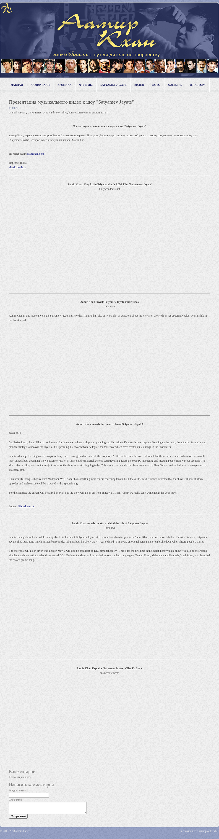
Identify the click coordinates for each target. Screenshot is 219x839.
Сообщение (15, 799)
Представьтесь (17, 790)
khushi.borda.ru (17, 167)
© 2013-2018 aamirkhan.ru (15, 833)
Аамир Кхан (40, 84)
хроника (64, 84)
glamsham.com (35, 153)
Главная (16, 84)
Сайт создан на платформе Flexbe (198, 833)
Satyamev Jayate (113, 84)
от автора (198, 84)
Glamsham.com (26, 506)
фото (156, 84)
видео (139, 84)
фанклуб (175, 84)
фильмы (86, 84)
